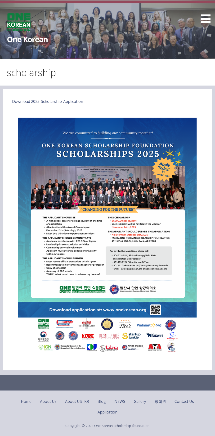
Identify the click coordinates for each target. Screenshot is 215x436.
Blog (102, 401)
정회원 (160, 401)
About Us (48, 401)
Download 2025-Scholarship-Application (47, 101)
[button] (207, 12)
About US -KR (77, 401)
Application (107, 412)
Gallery (140, 401)
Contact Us (184, 401)
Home (26, 401)
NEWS (119, 401)
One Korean (27, 39)
